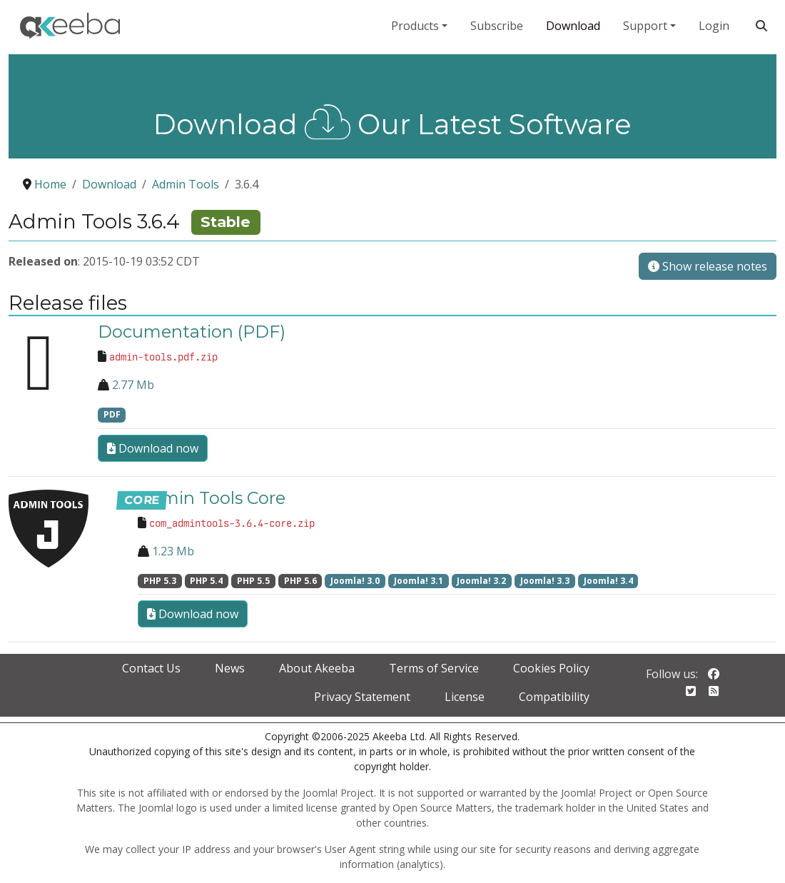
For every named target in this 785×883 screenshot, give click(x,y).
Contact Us (151, 668)
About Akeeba (317, 668)
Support (645, 26)
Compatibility (554, 697)
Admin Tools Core (211, 498)
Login (714, 26)
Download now (152, 448)
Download (573, 26)
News (230, 668)
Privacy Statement (362, 697)
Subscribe (496, 26)
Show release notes (707, 266)
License (465, 697)
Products (415, 26)
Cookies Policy (551, 668)
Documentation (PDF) (191, 331)
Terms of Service (434, 668)
